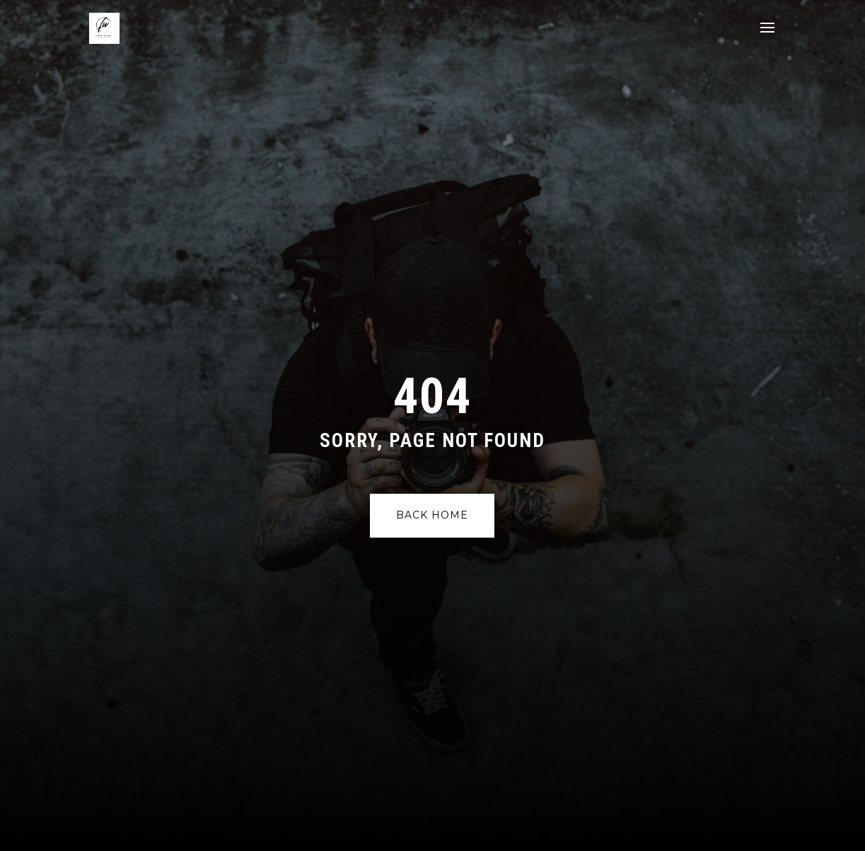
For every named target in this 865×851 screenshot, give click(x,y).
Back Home (432, 515)
